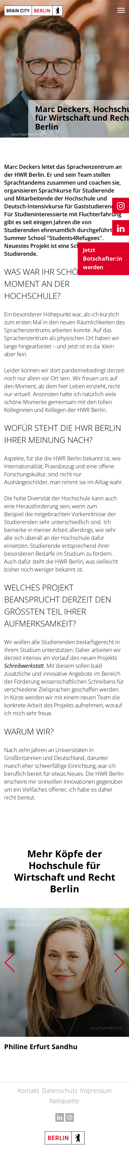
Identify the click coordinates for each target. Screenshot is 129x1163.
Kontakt (28, 1090)
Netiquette (64, 1101)
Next (119, 962)
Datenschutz (59, 1090)
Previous (9, 962)
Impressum (96, 1090)
